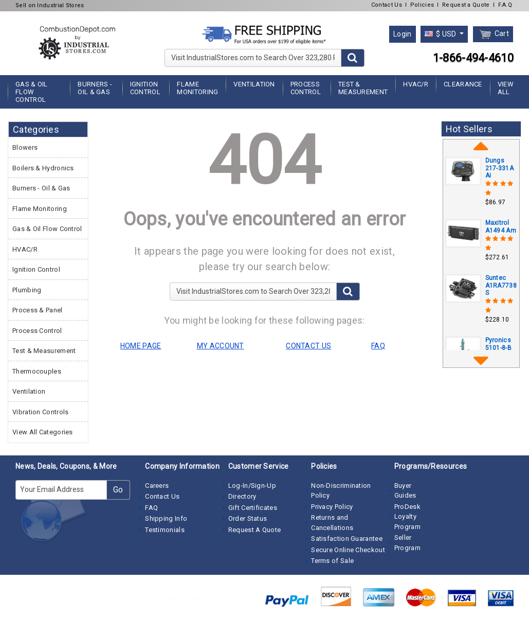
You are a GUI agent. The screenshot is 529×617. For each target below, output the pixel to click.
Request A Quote (254, 530)
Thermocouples (36, 371)
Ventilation (254, 84)
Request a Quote (466, 5)
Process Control (305, 88)
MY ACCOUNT (220, 346)
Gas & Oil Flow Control (31, 91)
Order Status (247, 518)
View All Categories (42, 432)
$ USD (441, 34)
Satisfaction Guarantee (346, 538)
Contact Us (386, 5)
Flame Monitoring (197, 88)
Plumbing (26, 290)
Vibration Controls (40, 412)
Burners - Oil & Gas (95, 88)
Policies (422, 5)
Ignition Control (145, 88)
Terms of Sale (332, 561)
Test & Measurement (363, 88)
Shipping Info (166, 518)
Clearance (463, 84)
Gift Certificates (252, 508)
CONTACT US (308, 346)
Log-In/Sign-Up (252, 485)
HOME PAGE (140, 346)
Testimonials (165, 530)
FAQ (151, 508)
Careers (157, 485)
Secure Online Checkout (348, 550)
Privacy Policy (332, 506)
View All (506, 88)
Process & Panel (37, 310)
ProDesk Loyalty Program (407, 517)
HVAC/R (415, 84)
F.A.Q (505, 5)
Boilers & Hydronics (43, 168)
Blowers (25, 147)
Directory (242, 496)
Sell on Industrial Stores (49, 5)
